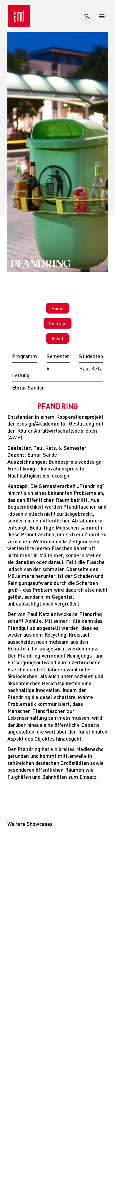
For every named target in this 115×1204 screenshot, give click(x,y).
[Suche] (87, 16)
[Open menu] (102, 16)
